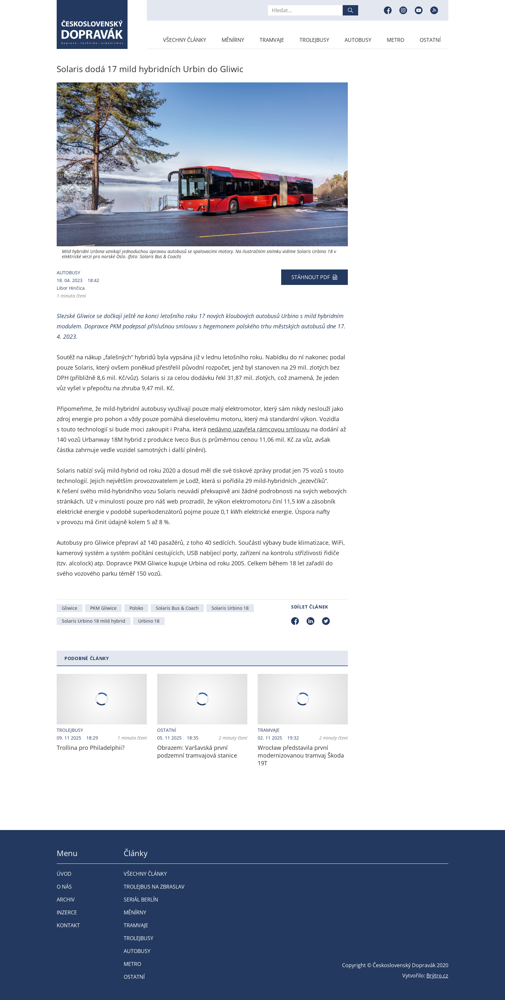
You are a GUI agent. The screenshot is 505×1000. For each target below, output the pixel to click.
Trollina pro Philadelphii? (91, 747)
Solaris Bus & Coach (177, 608)
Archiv (66, 899)
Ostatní (430, 39)
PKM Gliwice (103, 608)
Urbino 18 (148, 621)
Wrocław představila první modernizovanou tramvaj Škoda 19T (301, 755)
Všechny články (184, 39)
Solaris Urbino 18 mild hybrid (93, 621)
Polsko (136, 608)
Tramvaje (272, 39)
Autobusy (358, 39)
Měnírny (233, 39)
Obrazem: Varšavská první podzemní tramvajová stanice (197, 751)
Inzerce (67, 912)
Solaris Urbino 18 (230, 608)
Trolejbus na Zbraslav (154, 886)
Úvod (64, 873)
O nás (64, 886)
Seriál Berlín (141, 899)
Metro (395, 39)
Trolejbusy (314, 39)
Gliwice (69, 608)
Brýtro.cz (437, 975)
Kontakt (68, 925)
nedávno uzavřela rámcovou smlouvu (259, 429)
